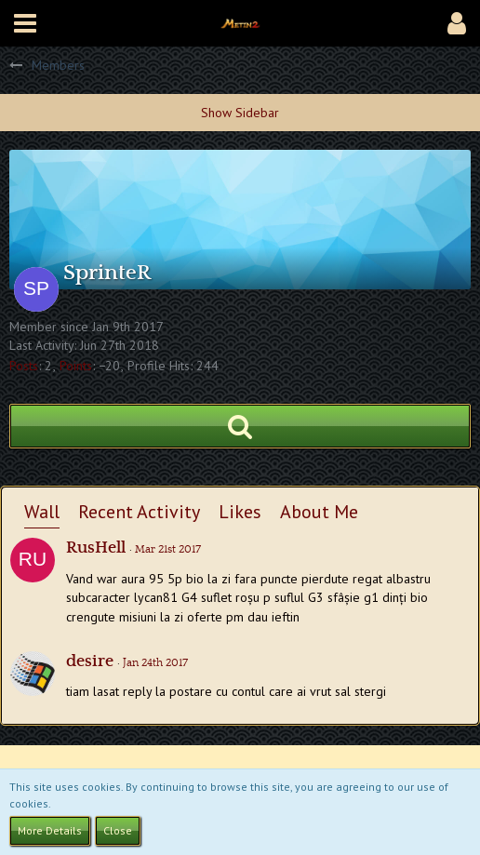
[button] (25, 23)
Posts (23, 365)
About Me (319, 512)
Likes (240, 512)
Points (76, 365)
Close (117, 830)
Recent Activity (139, 512)
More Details (50, 830)
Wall (42, 512)
